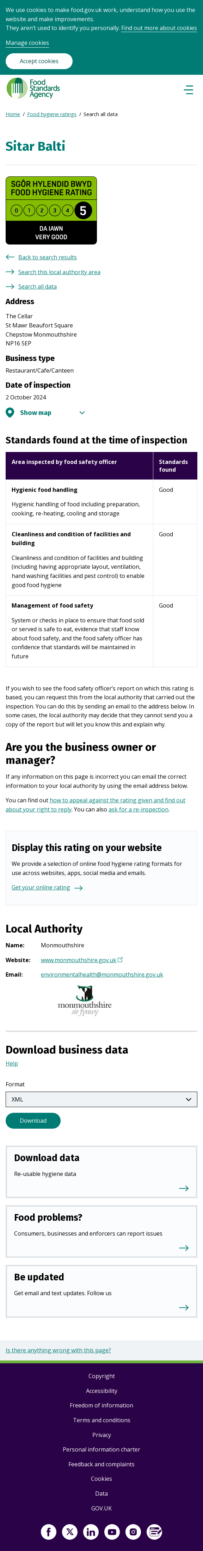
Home (13, 114)
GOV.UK (101, 1508)
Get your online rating (41, 887)
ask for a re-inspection (138, 809)
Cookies (101, 1479)
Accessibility (101, 1391)
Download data (47, 1158)
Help (12, 1063)
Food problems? (48, 1217)
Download (33, 1120)
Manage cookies (27, 43)
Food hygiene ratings (51, 114)
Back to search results (47, 257)
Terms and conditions (101, 1420)
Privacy (101, 1435)
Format (15, 1084)
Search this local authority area (59, 272)
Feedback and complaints (101, 1464)
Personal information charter (101, 1449)
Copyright (101, 1376)
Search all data (37, 286)
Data (101, 1493)
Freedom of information (101, 1405)
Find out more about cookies (159, 28)
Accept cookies (39, 61)
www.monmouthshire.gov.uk (81, 960)
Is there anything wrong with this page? (58, 1350)
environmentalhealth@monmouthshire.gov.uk (102, 974)
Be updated (39, 1277)
